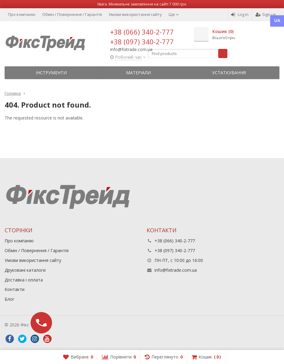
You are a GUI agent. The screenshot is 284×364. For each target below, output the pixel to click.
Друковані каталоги (25, 270)
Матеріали (138, 72)
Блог (9, 299)
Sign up (266, 14)
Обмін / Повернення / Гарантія (72, 14)
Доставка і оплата (24, 280)
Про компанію (22, 14)
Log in (239, 14)
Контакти (14, 289)
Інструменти (51, 72)
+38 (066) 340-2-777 (142, 31)
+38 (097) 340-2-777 (142, 41)
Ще (174, 14)
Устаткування (229, 72)
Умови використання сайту (135, 14)
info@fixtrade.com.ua (176, 270)
